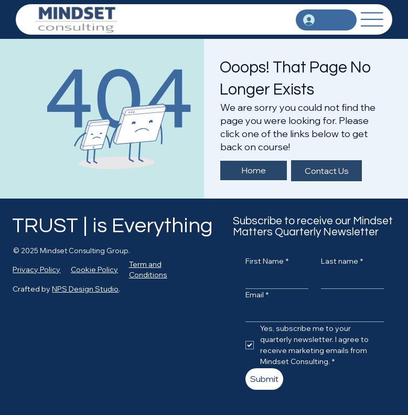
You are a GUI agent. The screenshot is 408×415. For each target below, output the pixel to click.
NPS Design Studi (83, 289)
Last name (342, 261)
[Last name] (349, 279)
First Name (266, 261)
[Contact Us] (326, 170)
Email (257, 295)
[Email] (311, 312)
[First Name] (273, 279)
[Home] (253, 170)
